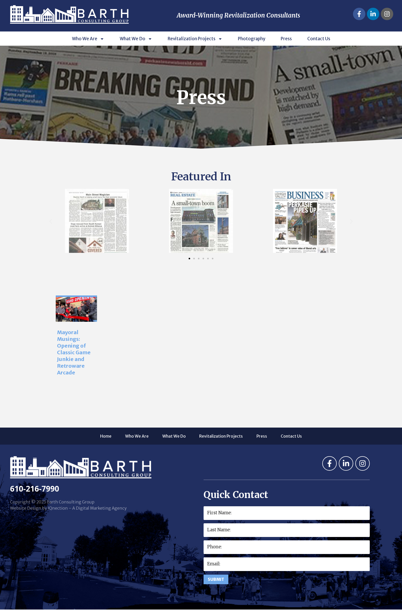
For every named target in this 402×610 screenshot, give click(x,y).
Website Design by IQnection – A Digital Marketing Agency (68, 508)
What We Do (136, 38)
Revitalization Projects (195, 38)
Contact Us (318, 39)
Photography (251, 39)
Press (286, 39)
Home (97, 436)
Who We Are (88, 38)
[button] (50, 221)
